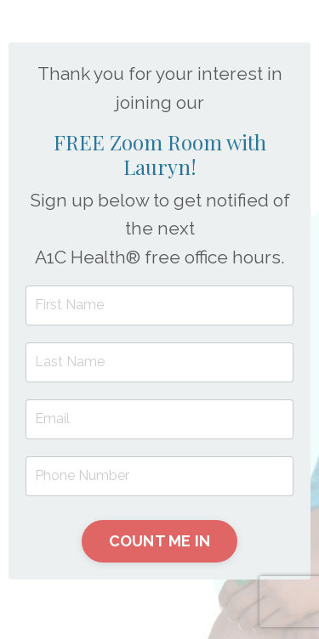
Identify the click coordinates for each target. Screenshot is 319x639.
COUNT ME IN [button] (160, 541)
